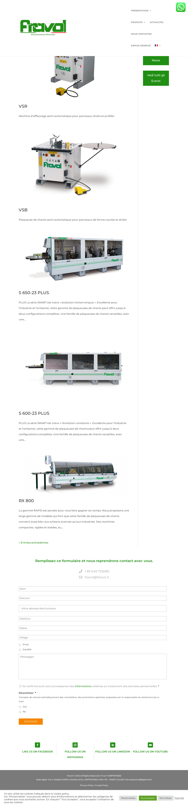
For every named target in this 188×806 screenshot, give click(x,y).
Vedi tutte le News (156, 57)
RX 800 (26, 500)
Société (27, 649)
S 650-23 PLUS (34, 292)
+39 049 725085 (94, 571)
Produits (82, 10)
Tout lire (179, 798)
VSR (23, 106)
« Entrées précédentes (33, 542)
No (24, 711)
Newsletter (27, 692)
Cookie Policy (101, 785)
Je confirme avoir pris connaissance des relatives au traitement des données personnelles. (90, 686)
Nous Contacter (123, 10)
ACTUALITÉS (102, 10)
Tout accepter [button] (148, 798)
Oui (25, 706)
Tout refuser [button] (165, 798)
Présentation (60, 10)
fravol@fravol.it (94, 577)
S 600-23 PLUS (34, 413)
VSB (23, 209)
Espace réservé (147, 10)
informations (83, 686)
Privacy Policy (87, 785)
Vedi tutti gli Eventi (156, 78)
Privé (26, 644)
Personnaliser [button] (128, 798)
